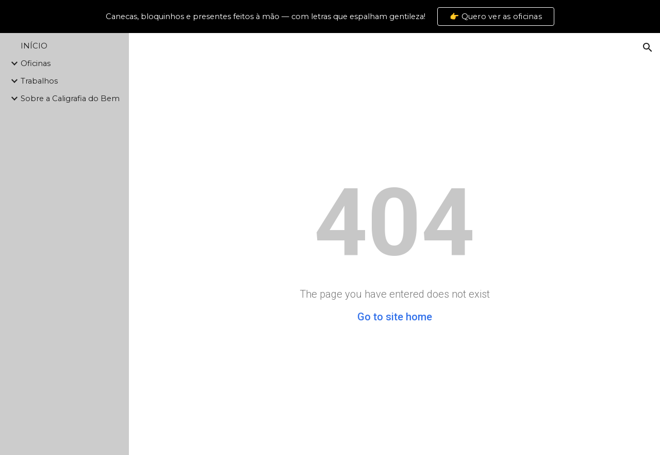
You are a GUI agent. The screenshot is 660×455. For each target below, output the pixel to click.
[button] (647, 47)
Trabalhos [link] (39, 81)
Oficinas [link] (36, 63)
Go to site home (394, 317)
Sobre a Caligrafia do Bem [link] (70, 98)
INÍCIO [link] (34, 46)
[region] (330, 16)
